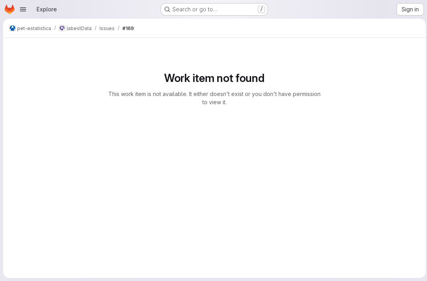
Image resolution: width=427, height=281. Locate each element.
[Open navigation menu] (23, 9)
